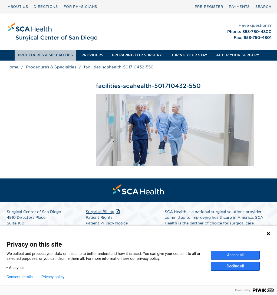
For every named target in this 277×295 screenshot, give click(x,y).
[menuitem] (17, 7)
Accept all (235, 255)
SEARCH (263, 7)
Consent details (19, 277)
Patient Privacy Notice (107, 223)
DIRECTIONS (46, 7)
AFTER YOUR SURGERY (237, 55)
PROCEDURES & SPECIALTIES (45, 55)
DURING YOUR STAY (188, 55)
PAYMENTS (239, 7)
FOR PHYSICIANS (80, 7)
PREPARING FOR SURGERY (137, 55)
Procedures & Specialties (51, 67)
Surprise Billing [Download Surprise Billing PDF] (103, 212)
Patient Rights (99, 217)
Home (12, 67)
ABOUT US (18, 7)
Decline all (235, 266)
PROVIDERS (92, 55)
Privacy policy (52, 277)
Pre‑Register (209, 7)
